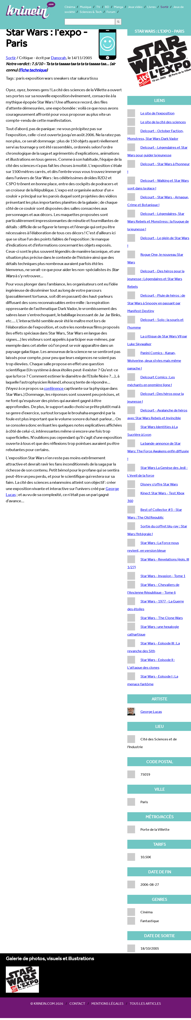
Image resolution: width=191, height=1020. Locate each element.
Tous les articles (145, 1003)
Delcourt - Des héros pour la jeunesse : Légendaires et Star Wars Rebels (155, 279)
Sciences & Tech (91, 12)
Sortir (164, 7)
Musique (85, 7)
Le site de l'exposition (157, 113)
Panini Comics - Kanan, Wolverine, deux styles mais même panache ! (154, 360)
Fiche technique (33, 70)
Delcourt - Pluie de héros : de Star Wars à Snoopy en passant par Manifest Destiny (156, 303)
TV (98, 7)
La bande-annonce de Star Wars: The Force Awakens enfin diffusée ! (158, 451)
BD (107, 7)
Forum (111, 12)
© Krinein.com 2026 (46, 1003)
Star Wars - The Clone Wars (161, 617)
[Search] (90, 21)
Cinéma (70, 7)
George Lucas (151, 711)
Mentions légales (107, 1003)
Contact (77, 1003)
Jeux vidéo (135, 7)
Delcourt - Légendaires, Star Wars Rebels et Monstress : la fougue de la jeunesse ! (158, 221)
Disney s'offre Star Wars (159, 484)
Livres (151, 7)
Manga (118, 7)
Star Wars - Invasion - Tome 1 (162, 575)
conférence (54, 388)
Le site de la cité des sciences (163, 122)
